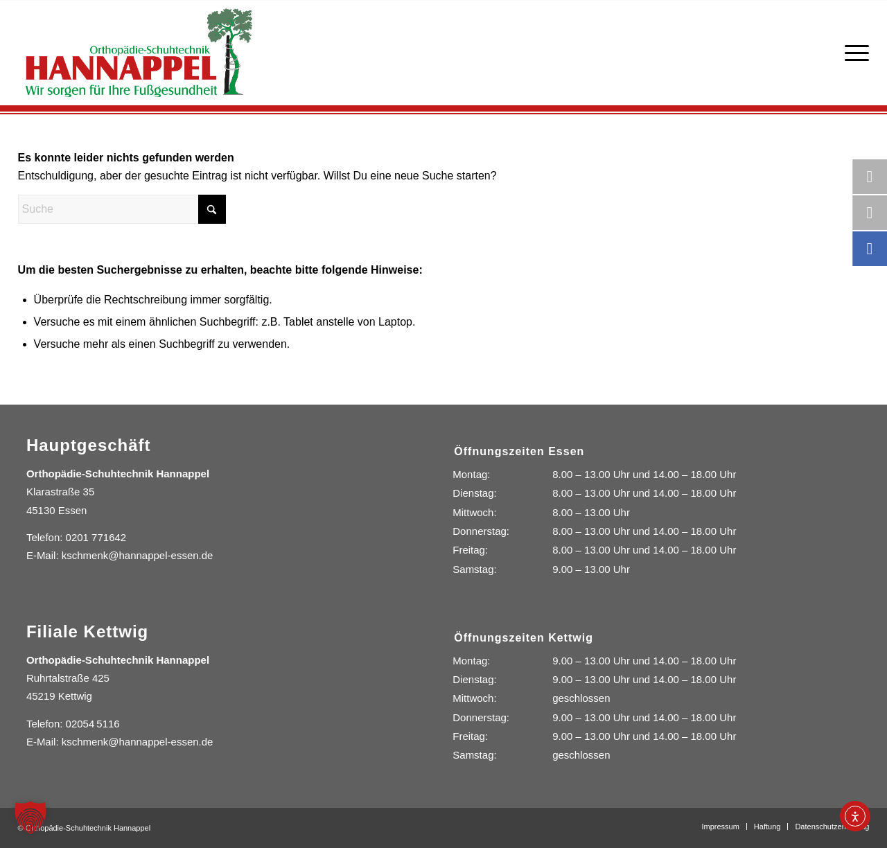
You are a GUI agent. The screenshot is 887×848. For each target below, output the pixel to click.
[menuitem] (853, 53)
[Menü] (853, 53)
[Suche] (122, 209)
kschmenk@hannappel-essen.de (137, 555)
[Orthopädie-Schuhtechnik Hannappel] (139, 53)
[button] (30, 817)
